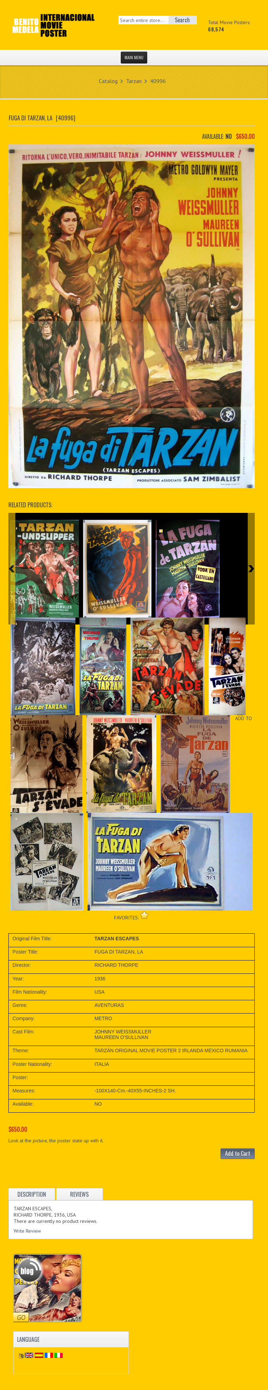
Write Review (27, 1231)
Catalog (108, 80)
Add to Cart (237, 1153)
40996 (158, 80)
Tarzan (134, 80)
